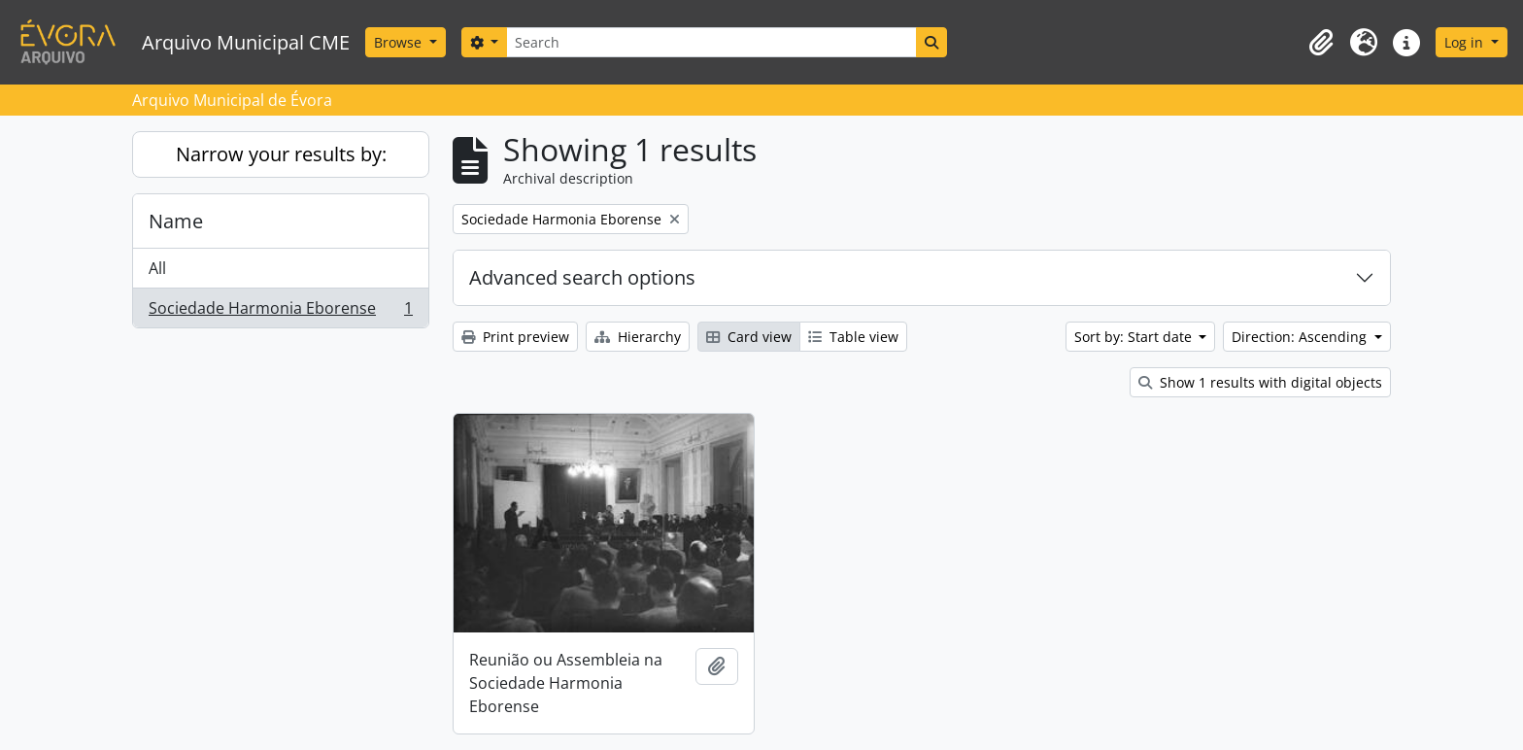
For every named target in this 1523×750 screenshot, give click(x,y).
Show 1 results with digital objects (1260, 382)
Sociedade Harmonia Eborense (280, 311)
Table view (853, 336)
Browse (399, 42)
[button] (1321, 42)
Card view (749, 336)
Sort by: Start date (1135, 336)
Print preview (515, 336)
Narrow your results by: (281, 154)
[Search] (711, 42)
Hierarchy (637, 336)
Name (176, 221)
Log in (1465, 42)
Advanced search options (582, 277)
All (157, 268)
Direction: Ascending (1301, 336)
